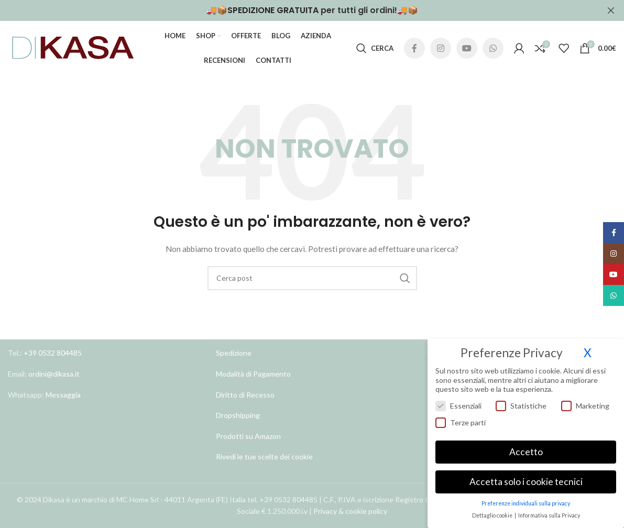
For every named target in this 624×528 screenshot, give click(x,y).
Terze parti (460, 422)
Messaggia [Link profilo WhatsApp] (62, 394)
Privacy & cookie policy (350, 511)
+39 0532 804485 (53, 353)
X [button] (588, 353)
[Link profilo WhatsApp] (493, 48)
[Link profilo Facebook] (414, 48)
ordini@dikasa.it (54, 373)
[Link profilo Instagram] (440, 48)
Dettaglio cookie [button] (492, 515)
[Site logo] (73, 47)
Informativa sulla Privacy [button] (549, 515)
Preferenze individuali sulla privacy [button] (525, 503)
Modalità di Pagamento (253, 373)
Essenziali (458, 406)
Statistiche (521, 406)
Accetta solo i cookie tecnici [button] (526, 481)
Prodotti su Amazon (248, 436)
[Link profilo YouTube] (466, 48)
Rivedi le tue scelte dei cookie (264, 457)
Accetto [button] (526, 451)
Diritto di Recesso (245, 394)
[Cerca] (375, 48)
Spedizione (233, 353)
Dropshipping (238, 415)
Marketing (585, 406)
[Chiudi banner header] (611, 10)
